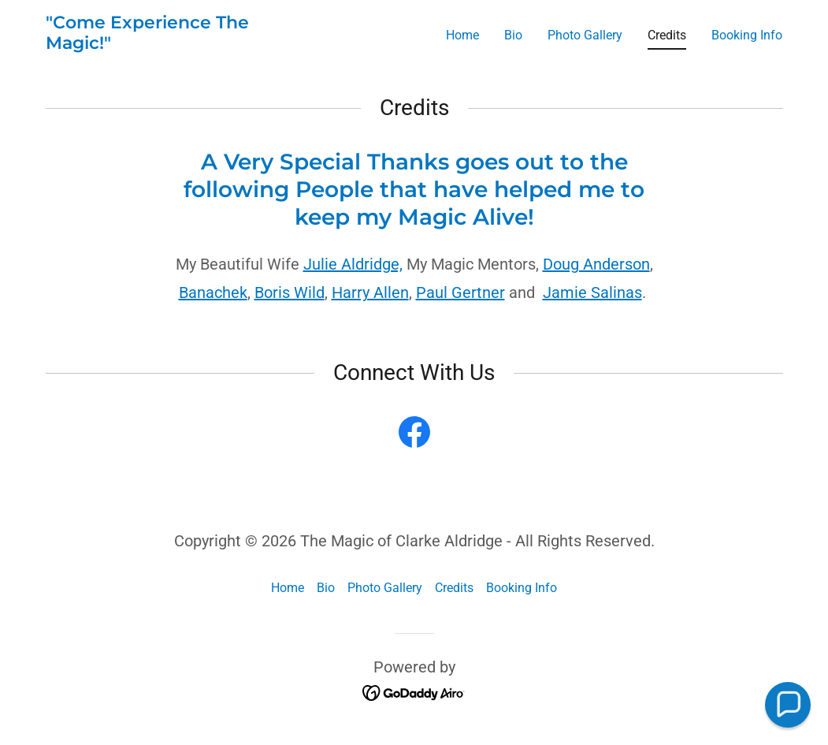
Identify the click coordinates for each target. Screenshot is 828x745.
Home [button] (287, 587)
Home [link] (462, 35)
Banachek (213, 292)
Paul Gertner (460, 292)
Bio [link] (513, 35)
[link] (175, 44)
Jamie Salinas (592, 292)
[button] (788, 705)
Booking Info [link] (746, 35)
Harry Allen (370, 292)
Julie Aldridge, (353, 264)
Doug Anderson (596, 264)
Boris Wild (289, 292)
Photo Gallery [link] (585, 35)
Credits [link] (667, 35)
